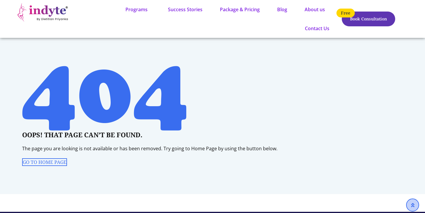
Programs (136, 9)
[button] (138, 9)
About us (315, 9)
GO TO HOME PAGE (44, 162)
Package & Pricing (240, 9)
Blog (282, 9)
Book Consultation (368, 19)
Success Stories (185, 9)
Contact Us (317, 28)
